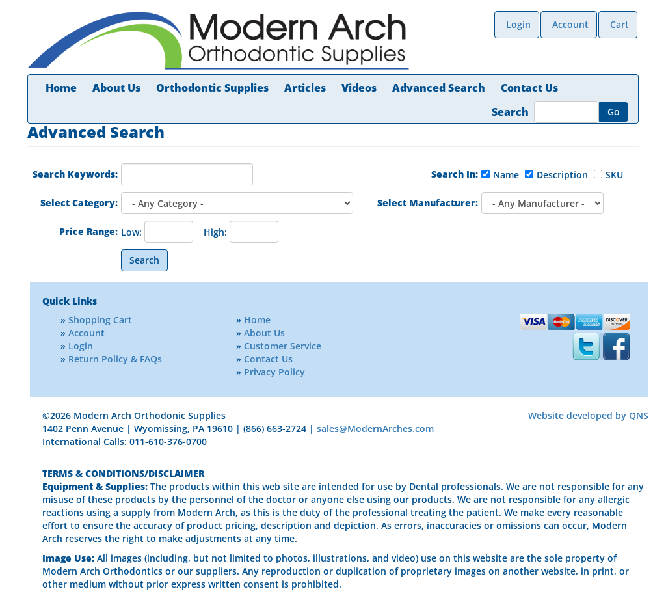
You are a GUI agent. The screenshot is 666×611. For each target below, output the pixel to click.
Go (613, 111)
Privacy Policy (274, 372)
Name (506, 175)
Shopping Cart (100, 320)
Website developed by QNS (588, 415)
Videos (359, 88)
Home (61, 88)
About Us (116, 88)
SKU (614, 175)
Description (562, 175)
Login (518, 24)
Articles (305, 88)
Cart (619, 24)
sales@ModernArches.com (375, 428)
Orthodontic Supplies (212, 88)
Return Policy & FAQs (115, 359)
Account (570, 24)
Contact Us (529, 88)
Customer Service (282, 346)
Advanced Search (438, 88)
